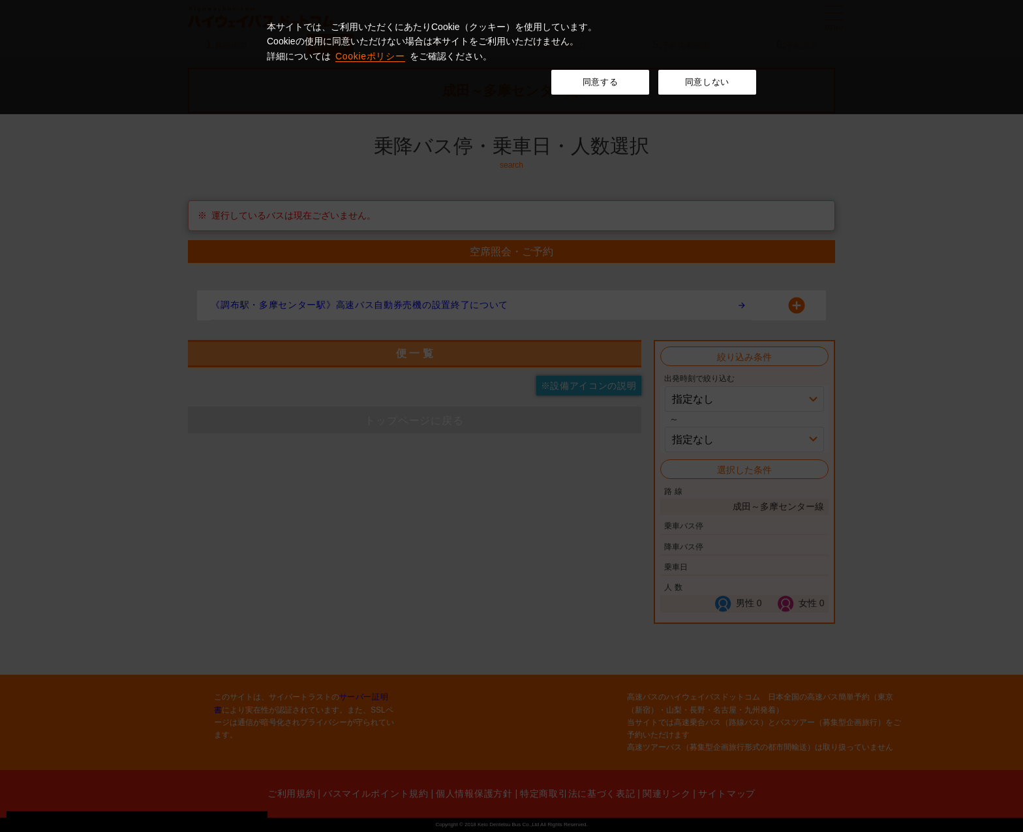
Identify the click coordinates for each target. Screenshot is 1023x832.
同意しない (707, 82)
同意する (600, 82)
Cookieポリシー (370, 56)
